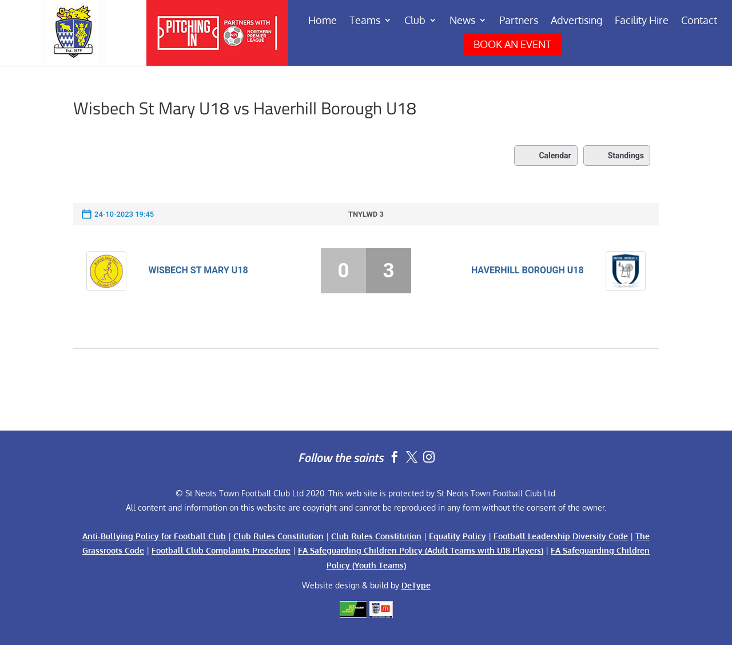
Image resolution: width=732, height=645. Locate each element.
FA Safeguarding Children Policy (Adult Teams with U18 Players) (420, 550)
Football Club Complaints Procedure (221, 550)
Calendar (545, 155)
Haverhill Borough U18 (527, 270)
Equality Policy (457, 536)
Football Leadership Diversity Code (561, 536)
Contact (699, 21)
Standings (617, 155)
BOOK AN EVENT (512, 44)
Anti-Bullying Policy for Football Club (154, 536)
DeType (416, 585)
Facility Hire (642, 21)
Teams (364, 21)
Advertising (576, 21)
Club (414, 21)
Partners (518, 21)
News (462, 21)
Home (322, 21)
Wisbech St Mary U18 (198, 270)
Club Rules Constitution (278, 536)
